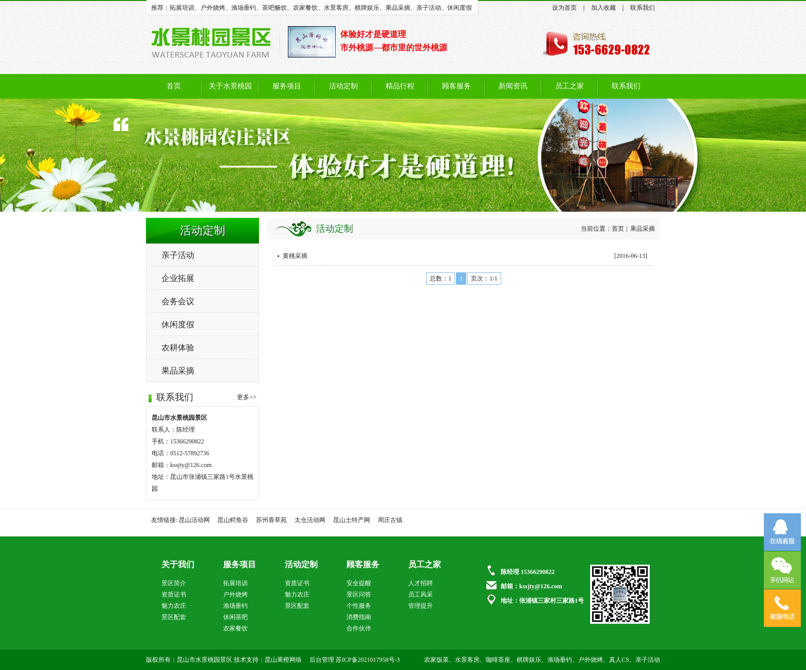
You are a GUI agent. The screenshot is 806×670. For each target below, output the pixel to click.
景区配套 (173, 617)
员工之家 (569, 86)
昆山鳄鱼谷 (232, 520)
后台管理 (321, 659)
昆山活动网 (194, 520)
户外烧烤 (212, 7)
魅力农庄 (173, 605)
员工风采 (420, 594)
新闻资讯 (513, 86)
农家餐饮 (305, 7)
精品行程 (400, 86)
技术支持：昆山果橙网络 (268, 659)
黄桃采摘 (295, 255)
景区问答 (358, 594)
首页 (174, 86)
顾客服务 (456, 86)
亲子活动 (428, 7)
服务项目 (286, 86)
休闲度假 (459, 7)
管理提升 (420, 605)
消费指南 (358, 617)
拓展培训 (182, 7)
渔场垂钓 (243, 7)
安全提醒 (358, 583)
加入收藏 (603, 7)
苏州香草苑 (271, 520)
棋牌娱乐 (367, 7)
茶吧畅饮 (274, 7)
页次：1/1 (484, 278)
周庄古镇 (390, 520)
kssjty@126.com (191, 465)
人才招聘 (420, 583)
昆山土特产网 (351, 520)
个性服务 (358, 605)
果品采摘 (398, 7)
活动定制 (343, 86)
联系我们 (642, 7)
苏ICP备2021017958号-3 (368, 659)
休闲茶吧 (235, 617)
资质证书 (173, 594)
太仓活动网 (310, 520)
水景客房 (336, 7)
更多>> (247, 397)
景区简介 (173, 583)
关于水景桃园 (230, 86)
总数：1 (440, 278)
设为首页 (564, 7)
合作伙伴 (358, 628)
